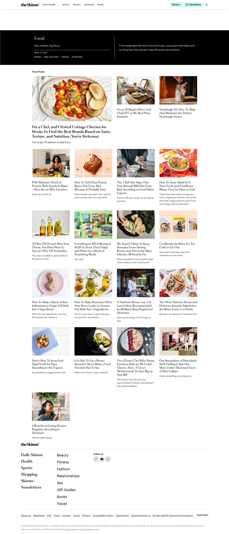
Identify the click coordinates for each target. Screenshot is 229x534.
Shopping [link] (89, 5)
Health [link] (66, 5)
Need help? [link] (202, 515)
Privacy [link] (86, 515)
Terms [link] (76, 515)
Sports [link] (77, 5)
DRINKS (37, 57)
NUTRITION (77, 57)
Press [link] (57, 515)
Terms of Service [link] (87, 529)
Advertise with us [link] (140, 515)
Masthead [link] (39, 515)
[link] (30, 4)
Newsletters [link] (31, 487)
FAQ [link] (49, 515)
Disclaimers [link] (122, 515)
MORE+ (101, 5)
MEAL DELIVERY (51, 57)
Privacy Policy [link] (70, 529)
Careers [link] (66, 515)
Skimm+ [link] (28, 481)
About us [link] (26, 515)
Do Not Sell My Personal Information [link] (173, 515)
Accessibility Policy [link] (103, 515)
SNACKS (65, 57)
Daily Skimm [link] (49, 5)
